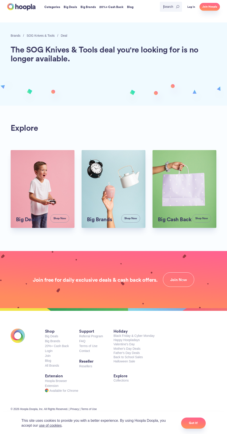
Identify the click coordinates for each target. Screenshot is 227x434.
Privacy (74, 409)
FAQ (82, 341)
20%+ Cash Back (57, 346)
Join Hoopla (209, 7)
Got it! (193, 423)
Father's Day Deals (127, 353)
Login (49, 351)
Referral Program (91, 336)
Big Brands (52, 341)
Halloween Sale (124, 361)
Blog (48, 360)
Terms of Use (88, 346)
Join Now (178, 279)
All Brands (52, 365)
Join (48, 356)
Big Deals (51, 336)
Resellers (85, 366)
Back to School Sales (128, 357)
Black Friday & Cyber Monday (134, 336)
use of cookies (50, 425)
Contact (84, 351)
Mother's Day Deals (127, 348)
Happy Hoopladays (127, 340)
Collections (121, 380)
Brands (15, 35)
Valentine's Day (124, 344)
